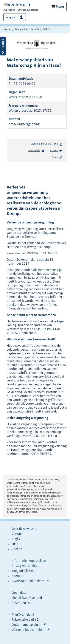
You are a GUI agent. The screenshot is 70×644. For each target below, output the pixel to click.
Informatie (36, 151)
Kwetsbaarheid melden (28, 581)
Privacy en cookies (24, 566)
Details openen (3, 46)
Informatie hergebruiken (29, 561)
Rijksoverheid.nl (23, 619)
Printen (56, 151)
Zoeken (17, 549)
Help (15, 544)
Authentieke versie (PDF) (47, 144)
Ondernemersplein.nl (26, 624)
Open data (19, 593)
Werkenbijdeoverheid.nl (28, 630)
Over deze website (24, 529)
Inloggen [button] (10, 17)
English (17, 539)
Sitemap (17, 576)
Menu (60, 6)
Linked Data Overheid (27, 598)
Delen (57, 157)
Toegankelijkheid (23, 571)
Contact (17, 534)
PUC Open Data (22, 603)
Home (6, 29)
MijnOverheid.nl (23, 614)
